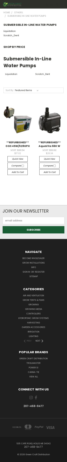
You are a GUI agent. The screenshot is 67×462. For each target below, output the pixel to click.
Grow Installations (33, 262)
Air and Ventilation (33, 295)
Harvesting (33, 322)
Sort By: (10, 90)
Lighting (33, 336)
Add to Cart (18, 172)
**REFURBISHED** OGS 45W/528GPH (18, 144)
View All (33, 376)
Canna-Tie (33, 372)
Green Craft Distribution (33, 358)
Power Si (33, 367)
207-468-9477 (33, 406)
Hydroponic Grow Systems (33, 318)
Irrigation (33, 331)
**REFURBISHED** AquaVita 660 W (49, 144)
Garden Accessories (33, 327)
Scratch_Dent (11, 35)
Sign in (27, 271)
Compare (17, 165)
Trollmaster (33, 363)
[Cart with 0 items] (56, 4)
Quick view (17, 158)
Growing (33, 304)
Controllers (33, 313)
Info (33, 267)
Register (40, 271)
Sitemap (33, 276)
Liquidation (9, 31)
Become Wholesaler (33, 258)
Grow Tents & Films (33, 300)
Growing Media (33, 309)
